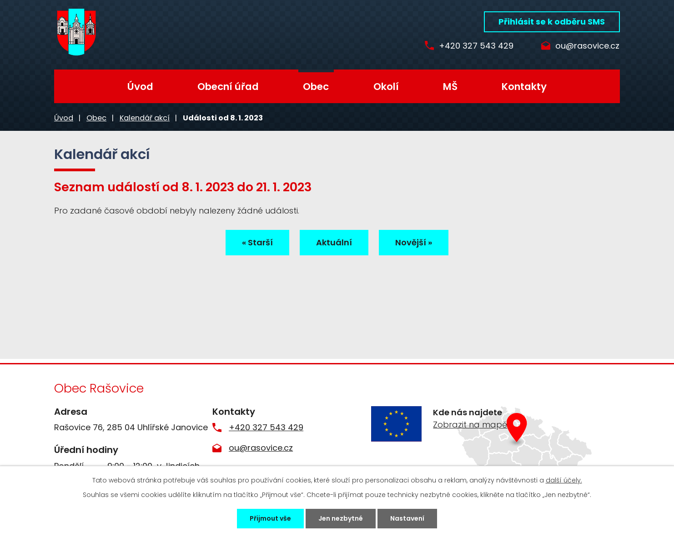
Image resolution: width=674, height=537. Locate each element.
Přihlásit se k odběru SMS (551, 21)
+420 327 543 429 (476, 46)
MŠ (450, 87)
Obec (316, 87)
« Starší (257, 242)
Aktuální (334, 242)
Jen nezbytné (340, 518)
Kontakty (524, 87)
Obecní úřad (228, 87)
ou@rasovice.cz (587, 46)
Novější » (413, 242)
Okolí (386, 87)
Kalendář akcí (145, 118)
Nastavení (407, 518)
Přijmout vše (270, 518)
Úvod (140, 87)
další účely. (564, 480)
